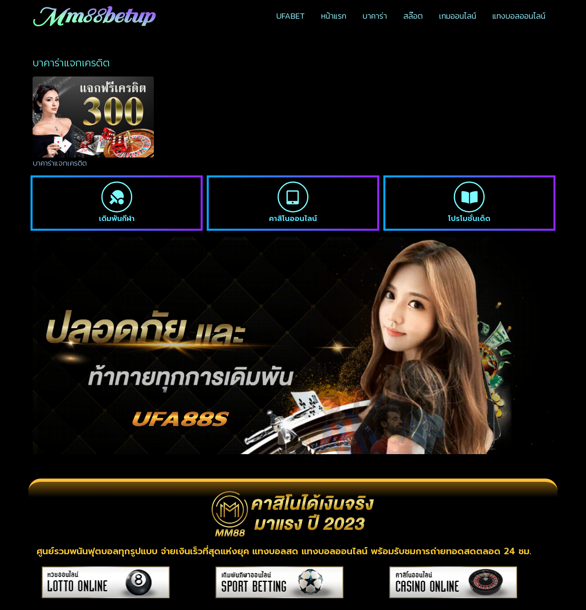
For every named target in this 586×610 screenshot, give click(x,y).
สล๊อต (413, 16)
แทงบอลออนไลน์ (518, 16)
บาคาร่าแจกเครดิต (60, 163)
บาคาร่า (375, 16)
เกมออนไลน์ (457, 16)
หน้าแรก (333, 16)
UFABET (290, 16)
